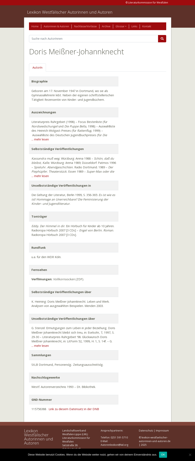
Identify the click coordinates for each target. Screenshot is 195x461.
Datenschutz (146, 430)
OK (163, 454)
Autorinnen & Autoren (56, 26)
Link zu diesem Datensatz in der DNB (74, 409)
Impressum (162, 430)
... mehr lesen (40, 139)
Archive (106, 26)
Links (134, 26)
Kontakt (146, 26)
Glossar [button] (120, 26)
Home (35, 26)
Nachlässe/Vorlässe (85, 26)
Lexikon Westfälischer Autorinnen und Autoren (70, 12)
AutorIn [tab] (37, 67)
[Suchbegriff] (93, 38)
